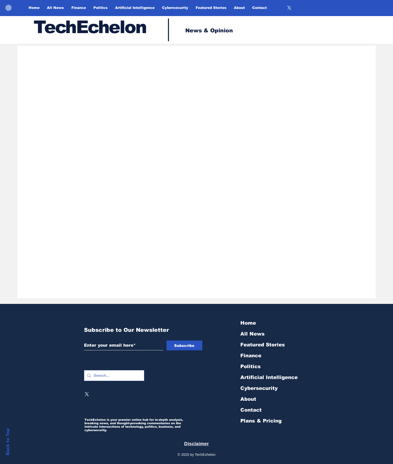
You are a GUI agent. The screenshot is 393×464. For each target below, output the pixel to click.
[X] (289, 8)
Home (248, 323)
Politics (250, 366)
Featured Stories (262, 344)
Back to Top (7, 441)
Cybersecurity (259, 388)
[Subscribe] (184, 345)
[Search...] (114, 375)
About (248, 399)
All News (252, 334)
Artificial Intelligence (269, 377)
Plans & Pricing (261, 420)
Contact (251, 410)
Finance (250, 355)
